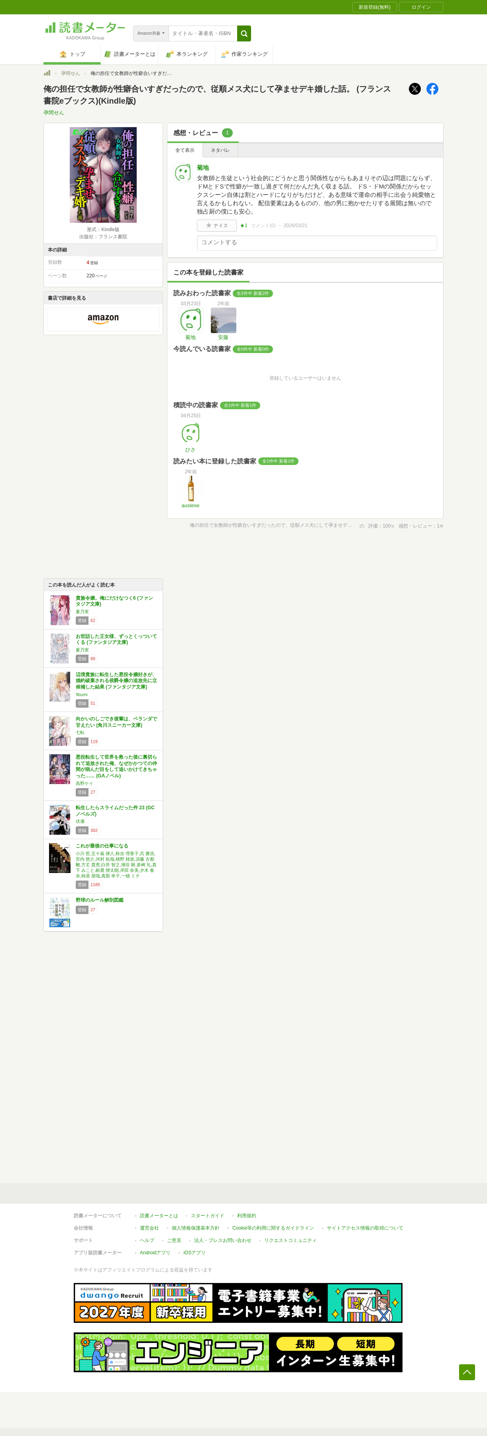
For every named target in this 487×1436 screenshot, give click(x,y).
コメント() (263, 225)
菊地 (203, 167)
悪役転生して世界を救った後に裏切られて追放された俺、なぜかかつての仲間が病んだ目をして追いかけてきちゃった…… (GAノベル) (116, 766)
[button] (244, 33)
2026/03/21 (295, 225)
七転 (80, 732)
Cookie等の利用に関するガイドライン (273, 1228)
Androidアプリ (155, 1252)
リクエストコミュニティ (290, 1240)
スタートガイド (207, 1215)
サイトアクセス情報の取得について (365, 1228)
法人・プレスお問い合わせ (222, 1240)
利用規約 (246, 1215)
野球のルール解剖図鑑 (100, 900)
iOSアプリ (194, 1252)
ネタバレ (220, 150)
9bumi (81, 694)
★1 (243, 225)
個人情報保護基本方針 (196, 1228)
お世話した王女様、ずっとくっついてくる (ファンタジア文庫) (116, 639)
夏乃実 (82, 611)
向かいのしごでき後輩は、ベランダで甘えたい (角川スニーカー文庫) (116, 722)
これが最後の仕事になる (102, 846)
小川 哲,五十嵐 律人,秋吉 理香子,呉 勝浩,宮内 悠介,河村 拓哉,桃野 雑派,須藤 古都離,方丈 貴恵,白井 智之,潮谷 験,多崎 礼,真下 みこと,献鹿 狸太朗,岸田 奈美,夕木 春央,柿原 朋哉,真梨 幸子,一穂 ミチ (116, 865)
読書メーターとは (159, 1215)
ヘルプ (147, 1240)
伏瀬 (80, 821)
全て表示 (184, 150)
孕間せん (70, 73)
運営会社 (149, 1228)
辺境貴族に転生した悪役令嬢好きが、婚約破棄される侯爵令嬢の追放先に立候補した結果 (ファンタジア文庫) (116, 681)
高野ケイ (84, 783)
